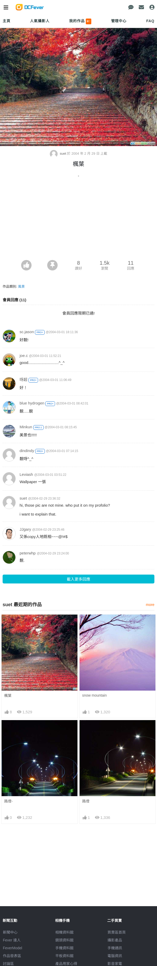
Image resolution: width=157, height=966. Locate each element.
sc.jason (27, 331)
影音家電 (114, 964)
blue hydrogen (32, 403)
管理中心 (118, 21)
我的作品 (80, 21)
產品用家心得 (66, 964)
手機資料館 (64, 948)
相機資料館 (64, 932)
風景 (21, 286)
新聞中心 (10, 932)
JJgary (25, 529)
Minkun (26, 427)
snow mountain (94, 695)
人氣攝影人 (39, 21)
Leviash (26, 474)
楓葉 (7, 695)
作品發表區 (12, 956)
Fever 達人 (12, 940)
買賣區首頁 (116, 932)
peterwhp (28, 553)
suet (58, 153)
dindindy (27, 450)
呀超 (23, 379)
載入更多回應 (78, 579)
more (150, 605)
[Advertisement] (78, 220)
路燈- (8, 801)
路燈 (85, 801)
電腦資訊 (114, 956)
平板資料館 (64, 956)
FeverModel (12, 948)
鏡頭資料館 (64, 940)
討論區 (8, 964)
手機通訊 (114, 948)
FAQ (150, 21)
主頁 (6, 21)
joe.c (24, 355)
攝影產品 (114, 940)
